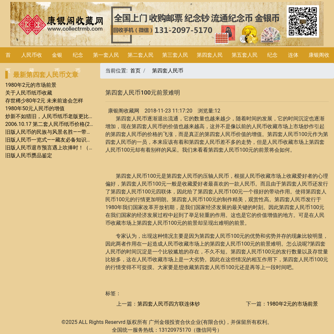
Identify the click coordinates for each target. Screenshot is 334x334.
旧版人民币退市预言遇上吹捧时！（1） (51, 147)
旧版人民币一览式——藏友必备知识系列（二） (59, 140)
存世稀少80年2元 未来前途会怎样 (44, 101)
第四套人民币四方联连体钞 (168, 304)
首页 (135, 71)
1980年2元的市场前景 (30, 85)
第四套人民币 (167, 71)
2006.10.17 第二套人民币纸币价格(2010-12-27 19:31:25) (70, 124)
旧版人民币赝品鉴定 (28, 155)
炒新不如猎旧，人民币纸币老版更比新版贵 (54, 116)
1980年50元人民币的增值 (35, 108)
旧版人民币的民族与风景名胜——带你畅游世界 (59, 132)
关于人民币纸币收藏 (28, 93)
